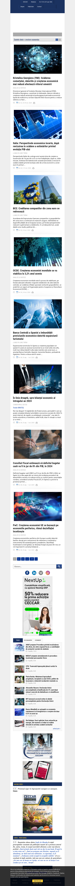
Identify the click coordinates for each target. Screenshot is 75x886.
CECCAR (25, 2)
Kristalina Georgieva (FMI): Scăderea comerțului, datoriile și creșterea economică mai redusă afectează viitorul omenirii (35, 81)
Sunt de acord (37, 881)
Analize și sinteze (19, 88)
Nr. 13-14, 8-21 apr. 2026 (45, 2)
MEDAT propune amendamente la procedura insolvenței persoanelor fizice (41, 657)
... (27, 559)
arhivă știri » (56, 729)
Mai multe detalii (37, 883)
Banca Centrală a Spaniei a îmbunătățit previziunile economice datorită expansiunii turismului (35, 335)
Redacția (33, 2)
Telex (18, 640)
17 (32, 559)
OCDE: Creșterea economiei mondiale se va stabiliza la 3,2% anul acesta (35, 272)
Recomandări (28, 640)
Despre (22, 6)
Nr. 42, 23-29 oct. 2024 (25, 103)
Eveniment (38, 640)
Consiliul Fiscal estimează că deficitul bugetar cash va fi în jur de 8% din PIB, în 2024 (36, 465)
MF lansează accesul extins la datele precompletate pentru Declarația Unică (39, 700)
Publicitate (31, 6)
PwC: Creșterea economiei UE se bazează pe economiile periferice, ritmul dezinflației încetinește (35, 528)
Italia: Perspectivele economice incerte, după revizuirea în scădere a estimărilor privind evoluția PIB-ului (36, 146)
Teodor (18, 408)
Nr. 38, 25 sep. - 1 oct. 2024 (26, 357)
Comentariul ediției (20, 405)
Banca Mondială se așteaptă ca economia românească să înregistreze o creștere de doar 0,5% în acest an (42, 711)
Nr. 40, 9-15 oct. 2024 (25, 168)
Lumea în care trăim (20, 153)
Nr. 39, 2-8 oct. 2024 (24, 230)
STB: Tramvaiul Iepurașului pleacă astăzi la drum (41, 667)
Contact (39, 6)
